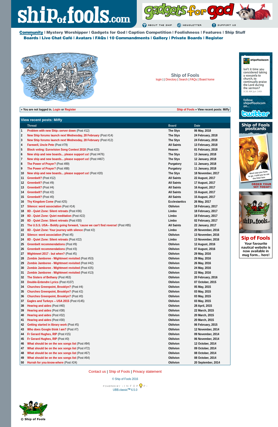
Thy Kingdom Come (40, 201)
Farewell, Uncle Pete (40, 144)
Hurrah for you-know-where (45, 362)
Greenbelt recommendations (46, 244)
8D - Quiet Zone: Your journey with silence (55, 230)
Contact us (97, 371)
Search (183, 79)
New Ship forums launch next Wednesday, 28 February (63, 135)
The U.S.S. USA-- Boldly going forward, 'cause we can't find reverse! (72, 225)
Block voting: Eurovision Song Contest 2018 (56, 149)
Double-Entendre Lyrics (42, 282)
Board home (206, 79)
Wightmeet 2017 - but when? (46, 253)
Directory (171, 79)
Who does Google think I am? (46, 329)
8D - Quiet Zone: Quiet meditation (49, 215)
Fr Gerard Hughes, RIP (42, 334)
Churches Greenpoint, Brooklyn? (49, 286)
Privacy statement (147, 371)
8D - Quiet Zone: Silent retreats (47, 211)
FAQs (193, 79)
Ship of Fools (185, 109)
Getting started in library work (47, 324)
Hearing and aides (39, 305)
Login (56, 109)
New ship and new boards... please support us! (58, 154)
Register (70, 109)
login (159, 79)
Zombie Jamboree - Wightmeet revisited (54, 258)
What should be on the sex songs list (51, 343)
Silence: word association (44, 206)
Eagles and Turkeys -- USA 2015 (48, 301)
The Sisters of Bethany (42, 277)
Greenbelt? (34, 178)
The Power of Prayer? (41, 163)
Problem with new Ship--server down (51, 130)
